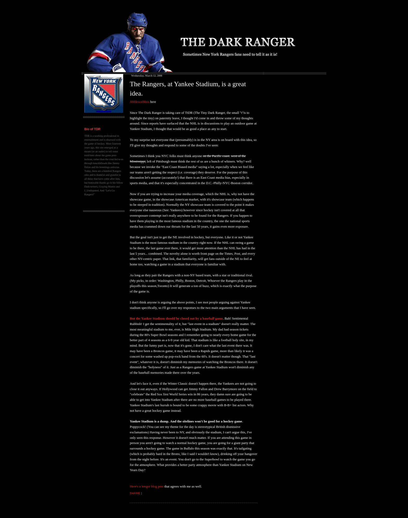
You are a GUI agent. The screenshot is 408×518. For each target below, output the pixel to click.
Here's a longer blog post (146, 486)
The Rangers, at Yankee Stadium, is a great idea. (188, 88)
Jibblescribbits (139, 102)
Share (135, 493)
